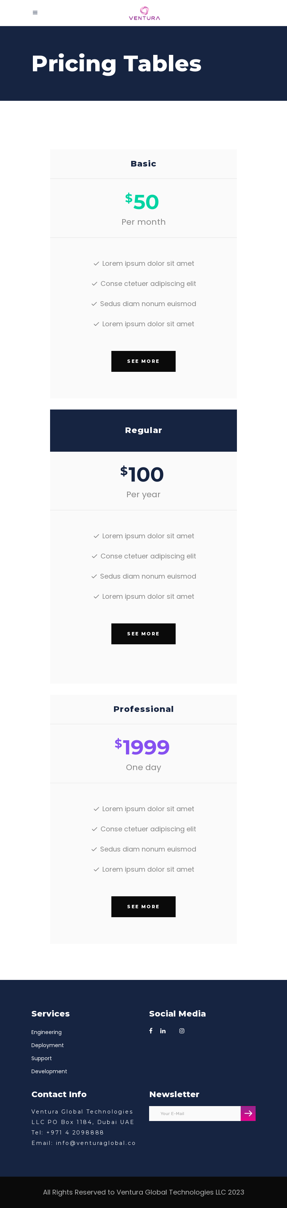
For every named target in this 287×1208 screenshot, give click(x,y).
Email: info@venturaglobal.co (83, 1143)
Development (49, 1071)
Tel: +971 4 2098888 (68, 1132)
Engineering (46, 1032)
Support (41, 1058)
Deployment (47, 1045)
